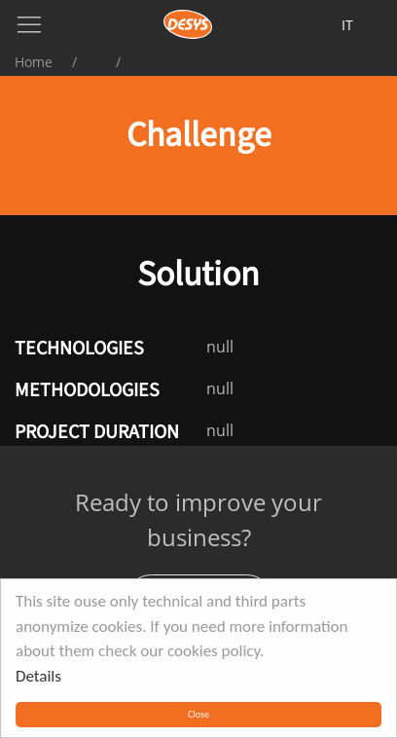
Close (198, 714)
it (347, 25)
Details (38, 676)
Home (34, 62)
